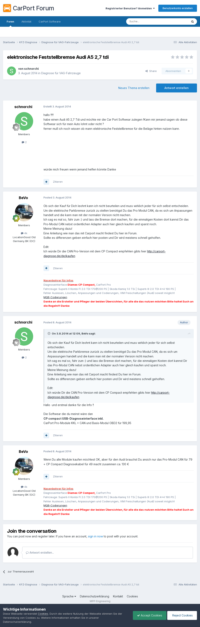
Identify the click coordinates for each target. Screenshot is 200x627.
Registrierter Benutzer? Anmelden (130, 8)
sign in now (95, 536)
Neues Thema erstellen (133, 88)
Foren (10, 23)
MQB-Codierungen (55, 297)
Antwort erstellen (176, 88)
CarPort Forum (28, 8)
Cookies (132, 596)
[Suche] (146, 21)
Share (151, 71)
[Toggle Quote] (49, 333)
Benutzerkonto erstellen (178, 8)
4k (24, 233)
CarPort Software (50, 21)
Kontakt (118, 596)
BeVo (23, 198)
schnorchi (31, 68)
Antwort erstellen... (40, 552)
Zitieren (58, 181)
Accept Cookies (149, 615)
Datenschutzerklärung (94, 596)
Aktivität (26, 21)
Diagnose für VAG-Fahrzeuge (61, 73)
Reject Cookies (182, 615)
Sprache (69, 596)
